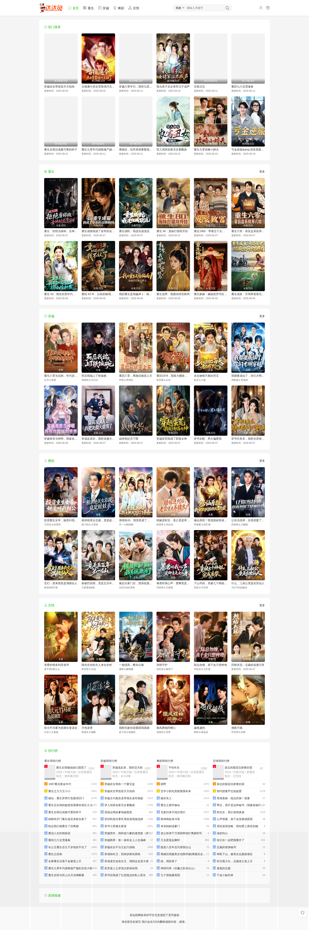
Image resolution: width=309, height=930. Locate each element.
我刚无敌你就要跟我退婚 (134, 727)
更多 (262, 171)
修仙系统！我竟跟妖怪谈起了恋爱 (210, 520)
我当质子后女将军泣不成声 (173, 86)
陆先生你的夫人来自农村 (97, 664)
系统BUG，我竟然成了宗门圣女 (136, 520)
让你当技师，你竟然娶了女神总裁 (248, 520)
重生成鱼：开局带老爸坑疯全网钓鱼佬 (248, 294)
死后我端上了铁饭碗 (94, 375)
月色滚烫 (87, 727)
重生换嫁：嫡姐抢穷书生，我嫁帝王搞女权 (210, 294)
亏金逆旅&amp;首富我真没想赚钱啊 (248, 149)
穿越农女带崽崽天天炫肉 (59, 86)
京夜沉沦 (199, 86)
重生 (88, 8)
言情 (133, 8)
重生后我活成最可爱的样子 (60, 149)
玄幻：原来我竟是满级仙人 (60, 583)
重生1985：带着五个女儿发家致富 (210, 231)
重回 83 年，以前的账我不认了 (98, 294)
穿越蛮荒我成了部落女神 (171, 438)
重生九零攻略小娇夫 (206, 149)
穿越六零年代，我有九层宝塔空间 (136, 86)
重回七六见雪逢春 (242, 86)
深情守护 (162, 664)
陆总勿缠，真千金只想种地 (210, 664)
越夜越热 (199, 727)
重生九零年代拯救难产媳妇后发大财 (98, 149)
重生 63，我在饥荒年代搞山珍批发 (61, 294)
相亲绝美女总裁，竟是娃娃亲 (98, 520)
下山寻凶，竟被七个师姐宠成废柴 (210, 583)
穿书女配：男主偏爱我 (208, 438)
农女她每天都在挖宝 (206, 375)
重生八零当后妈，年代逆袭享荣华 (61, 375)
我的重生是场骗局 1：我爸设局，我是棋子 (136, 294)
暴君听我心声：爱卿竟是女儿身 (173, 583)
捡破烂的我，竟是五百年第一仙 (98, 583)
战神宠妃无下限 (128, 438)
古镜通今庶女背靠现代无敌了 (98, 86)
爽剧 (118, 8)
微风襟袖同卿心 (166, 727)
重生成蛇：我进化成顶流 (134, 231)
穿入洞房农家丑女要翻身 (171, 149)
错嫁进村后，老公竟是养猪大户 (173, 520)
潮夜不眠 (236, 727)
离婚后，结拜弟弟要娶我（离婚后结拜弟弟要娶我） (136, 149)
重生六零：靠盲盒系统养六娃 (248, 231)
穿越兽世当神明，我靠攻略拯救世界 (61, 438)
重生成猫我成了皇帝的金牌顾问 (98, 231)
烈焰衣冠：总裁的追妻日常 (247, 664)
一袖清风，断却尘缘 (131, 664)
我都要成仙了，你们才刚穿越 (248, 375)
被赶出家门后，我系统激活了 (136, 583)
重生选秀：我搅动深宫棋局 (173, 294)
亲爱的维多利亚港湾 (56, 664)
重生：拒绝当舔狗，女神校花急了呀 (61, 231)
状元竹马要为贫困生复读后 (60, 727)
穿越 (103, 8)
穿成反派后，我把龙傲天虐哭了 (98, 438)
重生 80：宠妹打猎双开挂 (172, 231)
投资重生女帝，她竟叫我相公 (61, 520)
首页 (73, 8)
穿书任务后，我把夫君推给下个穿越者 (248, 438)
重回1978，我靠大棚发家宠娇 (173, 375)
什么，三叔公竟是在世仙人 (247, 583)
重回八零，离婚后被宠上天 (135, 375)
